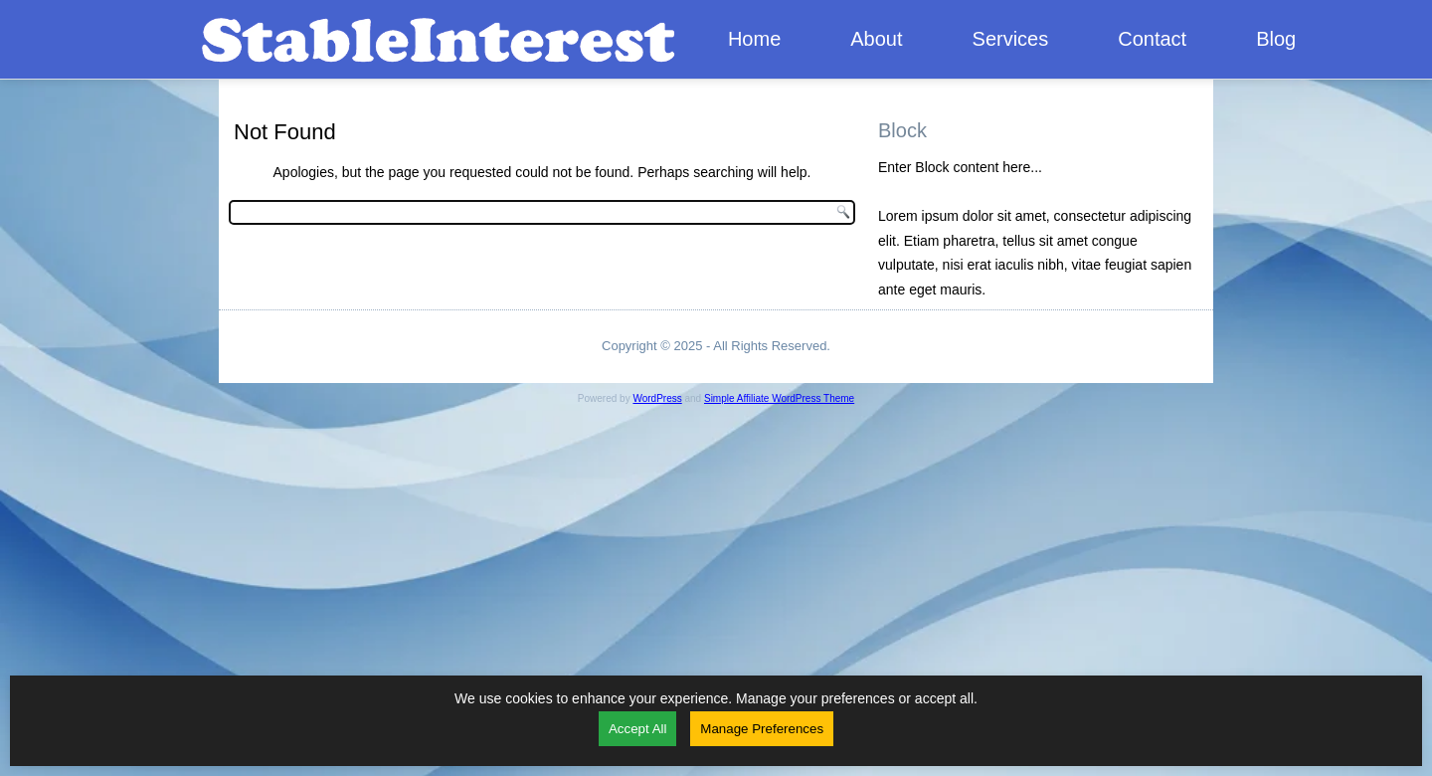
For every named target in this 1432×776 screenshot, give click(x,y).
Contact (1152, 39)
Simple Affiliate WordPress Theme (779, 398)
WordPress (656, 398)
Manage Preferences (761, 728)
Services (1011, 39)
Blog (1276, 39)
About (876, 39)
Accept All (638, 728)
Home (754, 39)
